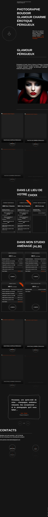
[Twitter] (47, 515)
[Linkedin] (47, 512)
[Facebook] (47, 514)
